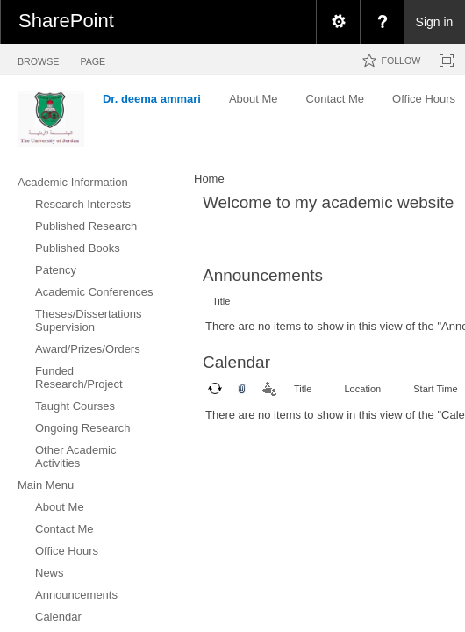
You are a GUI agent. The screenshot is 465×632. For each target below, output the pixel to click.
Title (221, 301)
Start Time (435, 389)
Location (362, 389)
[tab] (38, 58)
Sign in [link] (435, 22)
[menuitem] (338, 22)
